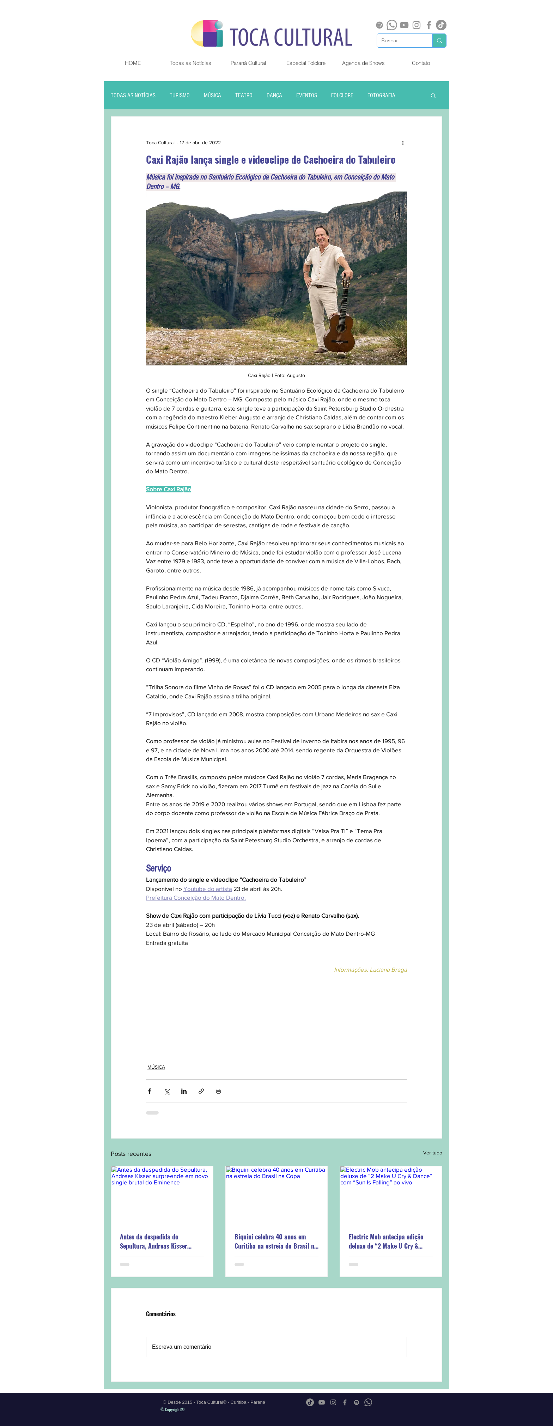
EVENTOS (306, 95)
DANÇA (274, 95)
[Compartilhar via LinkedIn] (184, 1091)
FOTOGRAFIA (381, 95)
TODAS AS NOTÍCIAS (133, 95)
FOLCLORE (342, 95)
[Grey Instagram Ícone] (416, 25)
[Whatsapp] (392, 25)
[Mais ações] (403, 142)
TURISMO (180, 95)
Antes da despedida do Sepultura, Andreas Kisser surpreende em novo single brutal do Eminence (155, 1241)
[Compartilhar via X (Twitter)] (166, 1091)
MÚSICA (212, 95)
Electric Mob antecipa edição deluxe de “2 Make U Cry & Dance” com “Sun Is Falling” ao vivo (390, 1241)
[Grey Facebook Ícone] (429, 25)
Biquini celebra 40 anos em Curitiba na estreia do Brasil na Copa (276, 1241)
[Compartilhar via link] (201, 1091)
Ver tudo (432, 1152)
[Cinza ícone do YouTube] (404, 25)
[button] (433, 95)
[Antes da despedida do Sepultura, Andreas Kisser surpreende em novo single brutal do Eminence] (162, 1194)
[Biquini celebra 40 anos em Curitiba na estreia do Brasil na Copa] (276, 1194)
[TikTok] (441, 25)
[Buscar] (399, 40)
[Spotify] (379, 25)
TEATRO (244, 95)
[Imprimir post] (218, 1091)
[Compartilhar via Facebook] (149, 1091)
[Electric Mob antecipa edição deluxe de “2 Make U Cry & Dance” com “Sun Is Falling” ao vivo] (391, 1194)
